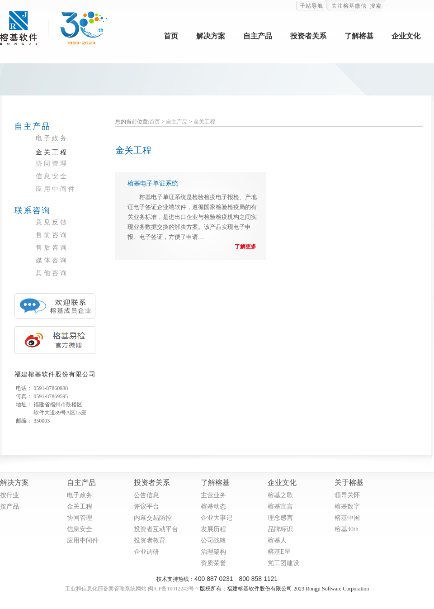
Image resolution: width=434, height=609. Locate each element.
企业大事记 (216, 517)
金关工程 (52, 152)
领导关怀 (347, 495)
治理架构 (213, 551)
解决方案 (210, 36)
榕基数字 (347, 506)
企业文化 (406, 36)
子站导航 (311, 6)
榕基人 (277, 540)
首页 (171, 36)
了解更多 (245, 246)
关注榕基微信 (349, 6)
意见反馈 (52, 222)
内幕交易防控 (153, 517)
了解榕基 (358, 36)
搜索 (376, 6)
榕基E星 (279, 551)
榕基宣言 (280, 506)
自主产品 (257, 36)
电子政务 (52, 138)
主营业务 (213, 495)
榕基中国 (347, 517)
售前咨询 (52, 235)
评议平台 (146, 506)
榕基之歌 (280, 495)
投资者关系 (308, 36)
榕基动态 (213, 506)
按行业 (9, 495)
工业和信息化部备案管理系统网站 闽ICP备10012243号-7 (132, 588)
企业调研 (146, 551)
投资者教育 (149, 540)
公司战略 (213, 540)
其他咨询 (52, 273)
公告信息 (146, 495)
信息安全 (52, 176)
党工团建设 (283, 563)
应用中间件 (56, 189)
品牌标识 (280, 529)
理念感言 (280, 517)
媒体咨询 (52, 260)
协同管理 (52, 163)
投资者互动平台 (156, 529)
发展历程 (213, 529)
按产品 (9, 506)
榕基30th (347, 529)
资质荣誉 (213, 563)
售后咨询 (52, 247)
